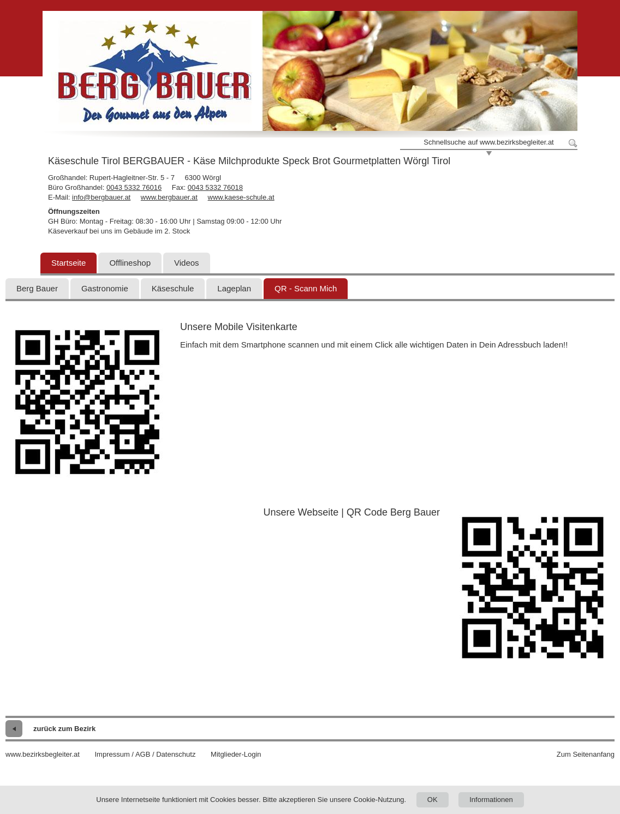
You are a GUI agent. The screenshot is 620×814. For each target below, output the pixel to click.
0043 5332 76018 (215, 187)
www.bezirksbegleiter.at (42, 754)
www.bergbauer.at (169, 197)
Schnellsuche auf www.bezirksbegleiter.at (488, 142)
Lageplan (234, 288)
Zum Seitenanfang (586, 754)
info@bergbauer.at (101, 197)
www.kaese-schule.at (241, 197)
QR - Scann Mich (306, 288)
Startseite (68, 262)
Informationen (491, 799)
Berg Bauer (37, 288)
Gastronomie (104, 288)
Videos (186, 262)
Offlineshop (130, 262)
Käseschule (173, 288)
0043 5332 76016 (134, 187)
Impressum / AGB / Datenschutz (144, 754)
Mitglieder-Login (236, 754)
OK (432, 799)
